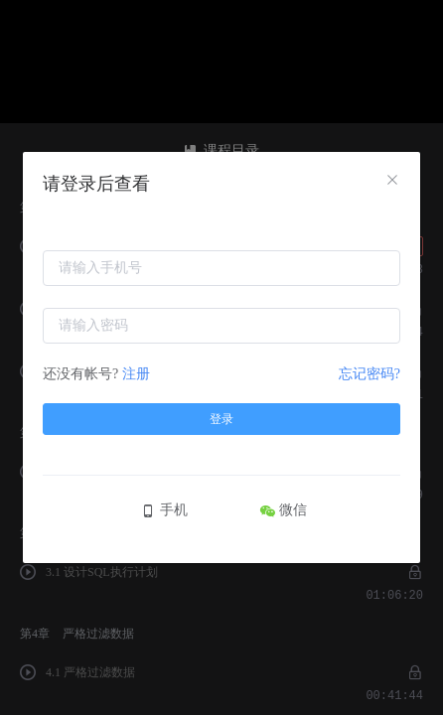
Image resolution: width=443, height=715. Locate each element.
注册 (136, 373)
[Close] (392, 181)
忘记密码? (369, 373)
